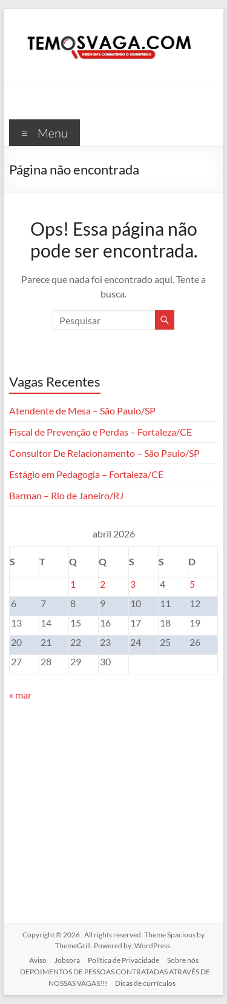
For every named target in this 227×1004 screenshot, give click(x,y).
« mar (20, 694)
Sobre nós (183, 960)
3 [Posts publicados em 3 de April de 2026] (133, 584)
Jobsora (67, 960)
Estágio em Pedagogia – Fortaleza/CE (86, 474)
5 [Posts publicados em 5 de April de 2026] (192, 584)
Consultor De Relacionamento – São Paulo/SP (104, 453)
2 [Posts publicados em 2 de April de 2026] (102, 584)
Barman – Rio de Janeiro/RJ (66, 495)
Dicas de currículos (145, 983)
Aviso (38, 960)
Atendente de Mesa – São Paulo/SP (82, 410)
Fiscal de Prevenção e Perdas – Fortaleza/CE (100, 431)
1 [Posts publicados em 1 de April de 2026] (73, 584)
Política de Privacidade (123, 960)
